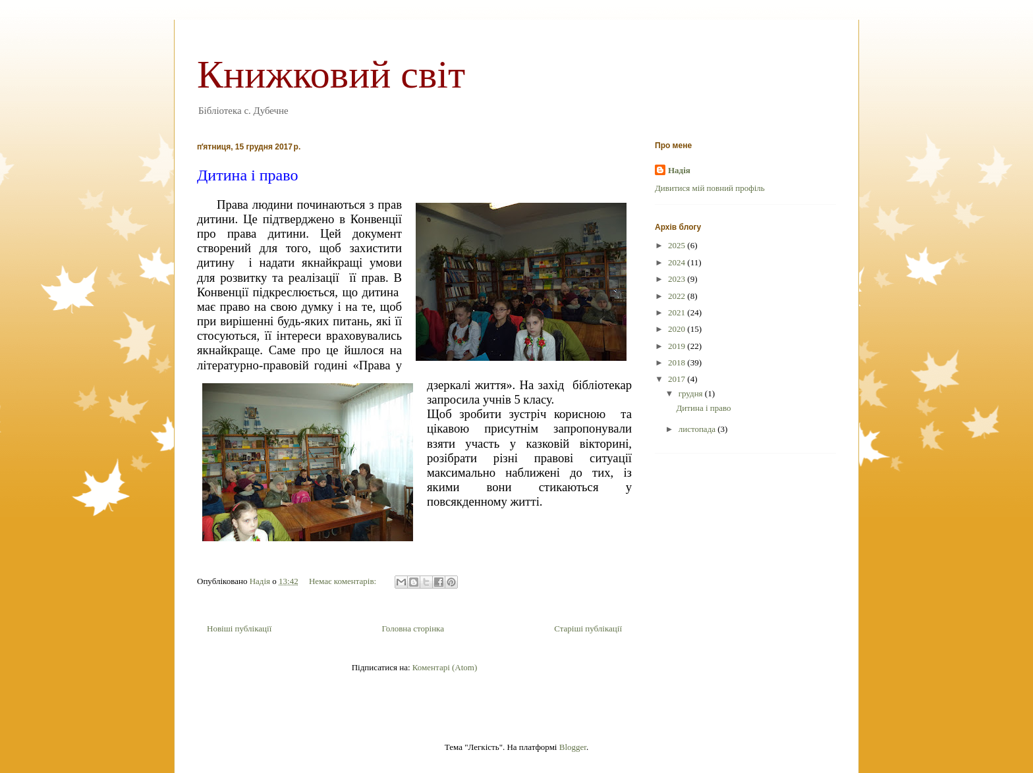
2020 (677, 329)
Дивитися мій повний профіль (710, 188)
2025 (677, 245)
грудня (692, 393)
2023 (677, 279)
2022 (677, 296)
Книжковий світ (331, 74)
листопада (698, 429)
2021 (677, 312)
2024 (677, 262)
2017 (677, 379)
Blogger (572, 747)
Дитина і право (247, 175)
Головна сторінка (412, 628)
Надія (679, 170)
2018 (677, 362)
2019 (677, 346)
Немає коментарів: (343, 581)
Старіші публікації (588, 628)
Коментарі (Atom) (444, 667)
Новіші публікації (239, 628)
